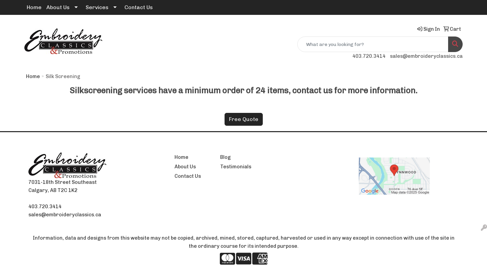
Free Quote (243, 119)
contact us (312, 90)
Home (34, 7)
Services (97, 7)
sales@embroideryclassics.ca (426, 56)
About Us (58, 7)
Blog (225, 157)
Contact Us (138, 7)
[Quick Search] (372, 44)
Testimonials (235, 167)
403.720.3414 (369, 56)
